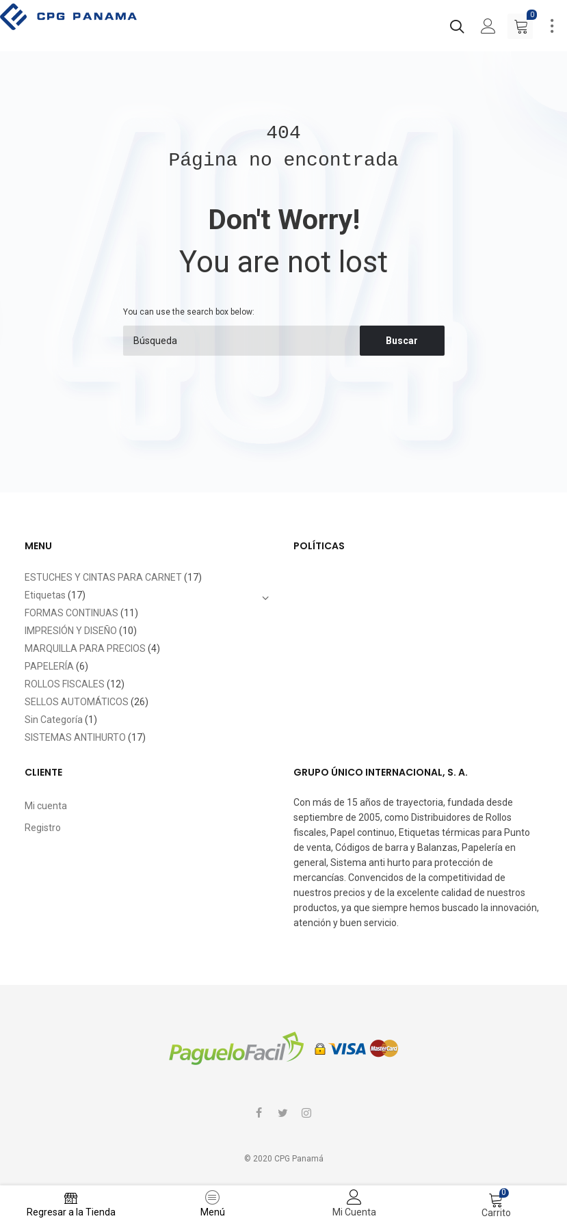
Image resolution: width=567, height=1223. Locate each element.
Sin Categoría (54, 719)
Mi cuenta (46, 805)
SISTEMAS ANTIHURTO (75, 737)
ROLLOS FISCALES (65, 684)
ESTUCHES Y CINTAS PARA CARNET (103, 577)
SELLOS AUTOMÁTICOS (77, 701)
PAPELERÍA (49, 666)
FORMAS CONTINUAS (71, 612)
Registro (43, 827)
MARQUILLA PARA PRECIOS (85, 648)
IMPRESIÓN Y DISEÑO (71, 630)
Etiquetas (45, 595)
